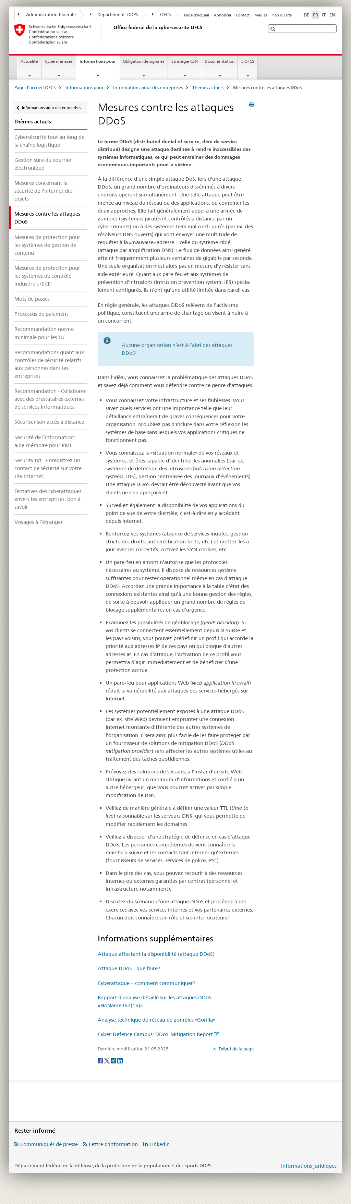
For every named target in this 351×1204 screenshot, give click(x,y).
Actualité (29, 61)
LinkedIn (159, 1144)
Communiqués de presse (49, 1144)
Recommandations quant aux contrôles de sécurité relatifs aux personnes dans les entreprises (49, 364)
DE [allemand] (306, 14)
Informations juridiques (309, 1166)
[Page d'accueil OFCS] (112, 34)
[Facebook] (101, 1060)
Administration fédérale (47, 14)
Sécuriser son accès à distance (49, 422)
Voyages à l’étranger (38, 522)
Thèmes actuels (207, 87)
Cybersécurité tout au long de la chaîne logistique (49, 141)
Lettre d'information (113, 1144)
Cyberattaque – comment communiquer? (146, 983)
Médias (260, 15)
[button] (273, 29)
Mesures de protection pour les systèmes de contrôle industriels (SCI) (47, 276)
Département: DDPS (114, 14)
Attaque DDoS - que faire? (129, 968)
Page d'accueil (196, 15)
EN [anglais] (332, 14)
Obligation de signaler (144, 61)
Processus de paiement (41, 314)
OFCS (161, 14)
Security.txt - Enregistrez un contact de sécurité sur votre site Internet (48, 468)
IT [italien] (324, 14)
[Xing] (114, 1060)
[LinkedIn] (120, 1060)
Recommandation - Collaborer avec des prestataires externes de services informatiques (50, 399)
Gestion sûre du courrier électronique (43, 164)
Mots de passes (32, 299)
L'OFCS (247, 61)
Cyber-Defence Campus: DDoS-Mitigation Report (155, 1034)
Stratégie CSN (184, 61)
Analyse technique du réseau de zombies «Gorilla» (157, 1019)
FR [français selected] (315, 14)
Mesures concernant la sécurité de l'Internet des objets (43, 191)
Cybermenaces (59, 61)
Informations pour (99, 63)
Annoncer (222, 15)
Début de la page (236, 1048)
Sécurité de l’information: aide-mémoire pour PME (44, 441)
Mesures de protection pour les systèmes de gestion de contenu (47, 245)
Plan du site (281, 15)
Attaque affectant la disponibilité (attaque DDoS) (156, 954)
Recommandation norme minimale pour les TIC (44, 333)
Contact (243, 15)
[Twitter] (107, 1060)
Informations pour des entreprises (148, 87)
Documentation (219, 61)
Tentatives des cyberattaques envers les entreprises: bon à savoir (48, 499)
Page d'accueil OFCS (35, 87)
